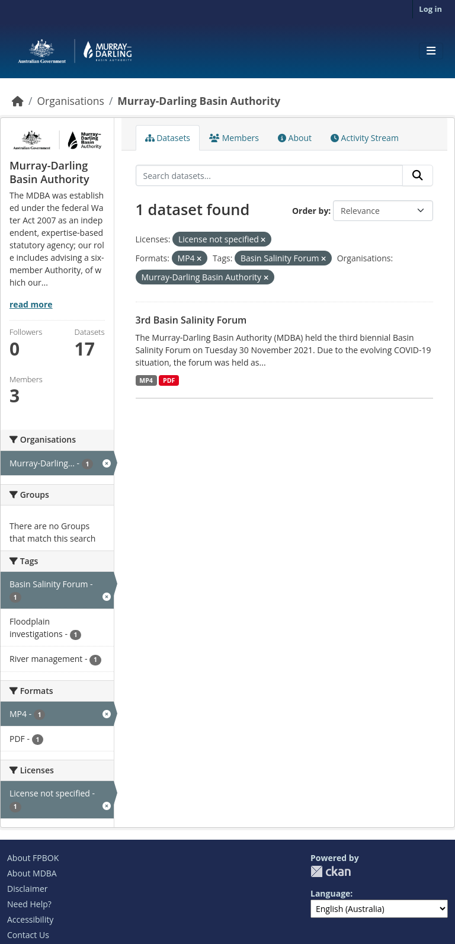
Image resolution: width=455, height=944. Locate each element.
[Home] (18, 101)
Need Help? (29, 904)
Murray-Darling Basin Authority (198, 101)
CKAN (330, 871)
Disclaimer (27, 888)
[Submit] (417, 175)
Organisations (70, 101)
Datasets (168, 137)
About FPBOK (33, 857)
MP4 (146, 380)
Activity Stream (365, 137)
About (295, 137)
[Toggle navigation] (431, 51)
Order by (310, 210)
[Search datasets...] (269, 175)
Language (330, 893)
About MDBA (32, 873)
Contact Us (28, 934)
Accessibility (30, 919)
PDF (169, 380)
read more (31, 304)
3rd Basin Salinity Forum (191, 320)
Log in (430, 9)
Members (234, 137)
